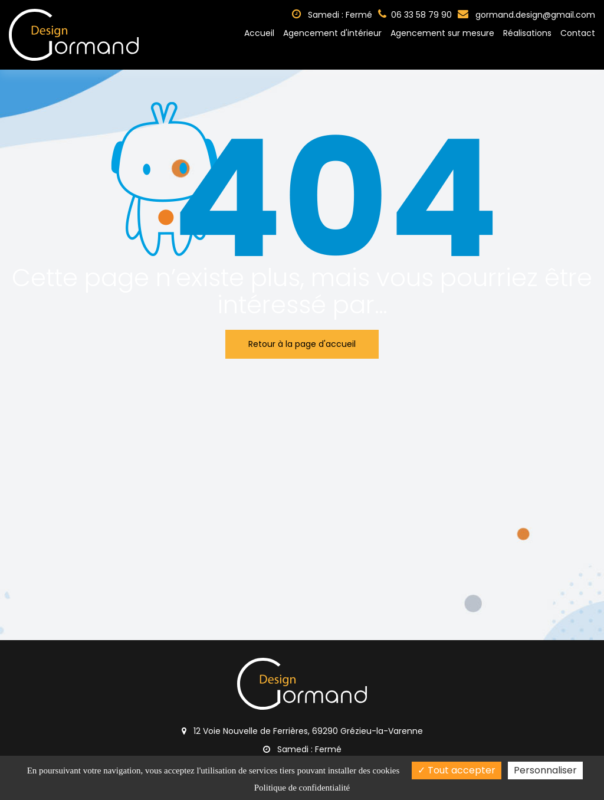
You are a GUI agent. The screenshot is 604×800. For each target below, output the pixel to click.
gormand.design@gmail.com (526, 15)
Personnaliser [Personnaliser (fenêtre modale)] (545, 770)
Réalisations (527, 33)
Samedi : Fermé (332, 15)
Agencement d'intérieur (332, 33)
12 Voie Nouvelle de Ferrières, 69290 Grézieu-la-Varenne (302, 731)
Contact (577, 33)
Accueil (259, 33)
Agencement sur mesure (442, 33)
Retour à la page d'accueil (302, 344)
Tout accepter (456, 770)
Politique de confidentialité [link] (302, 787)
